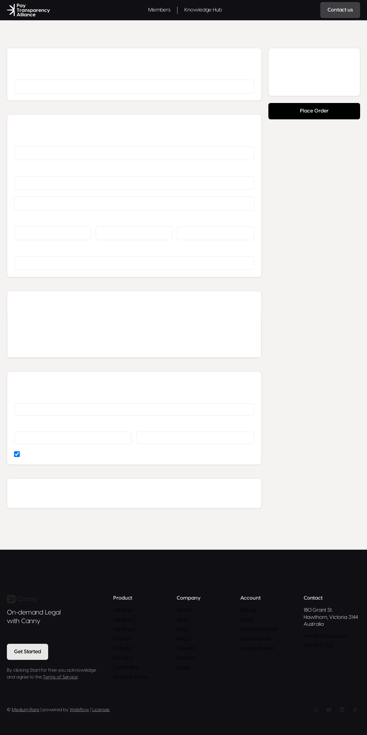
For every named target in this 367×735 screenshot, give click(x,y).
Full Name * (24, 141)
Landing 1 (123, 610)
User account (255, 639)
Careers (186, 649)
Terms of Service (60, 678)
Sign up (248, 610)
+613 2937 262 (318, 646)
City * (18, 221)
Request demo (130, 677)
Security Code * (150, 426)
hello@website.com (326, 637)
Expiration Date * (29, 426)
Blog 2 (183, 630)
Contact (186, 658)
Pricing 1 (122, 639)
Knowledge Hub (203, 9)
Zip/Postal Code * (192, 221)
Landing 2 (124, 620)
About (184, 610)
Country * (22, 250)
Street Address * (28, 170)
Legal (183, 668)
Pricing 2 (122, 649)
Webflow (79, 710)
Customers (125, 668)
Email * (20, 74)
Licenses (101, 710)
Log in (247, 620)
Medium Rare (25, 710)
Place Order (314, 110)
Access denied (257, 649)
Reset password (259, 630)
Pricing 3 (122, 658)
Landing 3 (124, 630)
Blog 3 (183, 639)
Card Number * (28, 398)
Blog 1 (183, 620)
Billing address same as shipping (52, 454)
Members (159, 9)
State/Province (109, 221)
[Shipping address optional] (134, 203)
